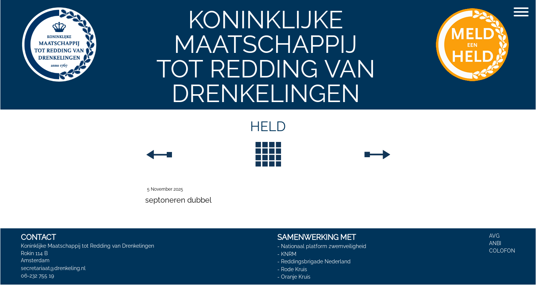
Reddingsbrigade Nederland (316, 261)
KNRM (288, 254)
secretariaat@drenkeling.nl (53, 268)
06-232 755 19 (37, 276)
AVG (494, 236)
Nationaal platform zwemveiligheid (323, 246)
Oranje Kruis (295, 277)
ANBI (495, 243)
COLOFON (502, 251)
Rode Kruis (294, 269)
